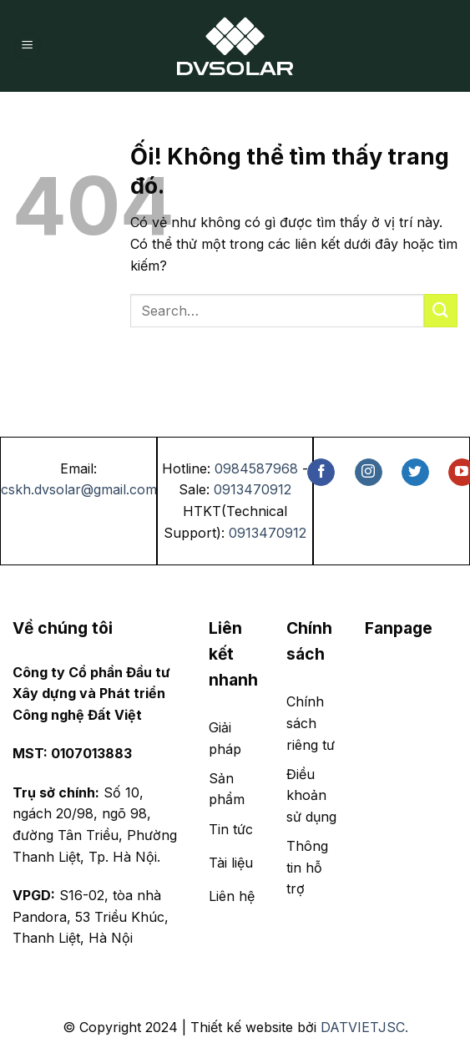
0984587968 (256, 468)
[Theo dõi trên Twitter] (415, 472)
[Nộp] (440, 310)
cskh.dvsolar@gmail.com (79, 489)
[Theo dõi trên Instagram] (368, 472)
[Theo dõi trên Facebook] (321, 472)
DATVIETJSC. (364, 1027)
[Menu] (27, 46)
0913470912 (252, 489)
